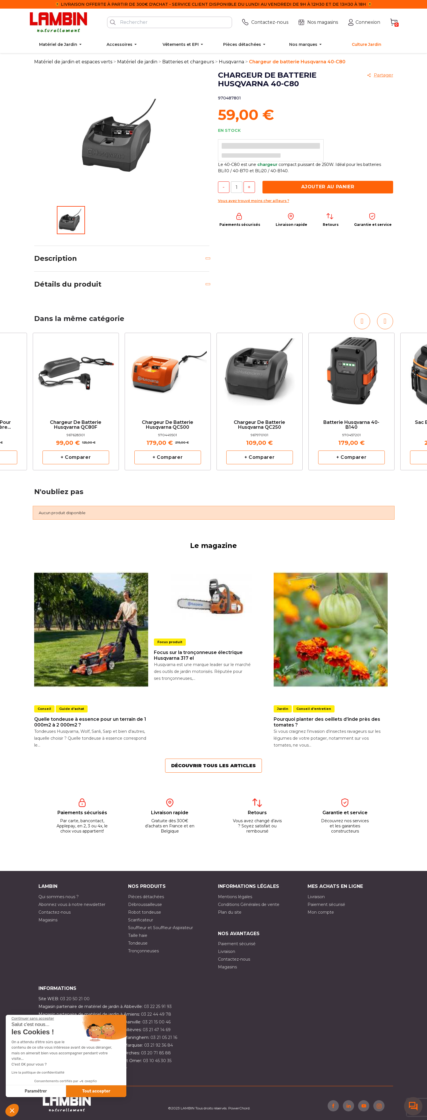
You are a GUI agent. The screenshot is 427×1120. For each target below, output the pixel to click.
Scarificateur (140, 920)
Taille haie (137, 935)
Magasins (47, 920)
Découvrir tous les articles (213, 765)
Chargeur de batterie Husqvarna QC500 (167, 425)
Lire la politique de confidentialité (37, 1072)
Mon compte (321, 912)
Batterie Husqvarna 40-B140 (351, 425)
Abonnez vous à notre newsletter (71, 904)
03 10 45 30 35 (157, 1060)
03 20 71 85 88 (156, 1053)
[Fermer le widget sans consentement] (33, 1018)
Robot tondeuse (144, 912)
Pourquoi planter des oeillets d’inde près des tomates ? (327, 722)
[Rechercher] (169, 22)
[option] (76, 401)
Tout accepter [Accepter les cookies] (96, 1091)
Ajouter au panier (327, 186)
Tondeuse (138, 943)
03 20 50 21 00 (75, 998)
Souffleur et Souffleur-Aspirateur (160, 927)
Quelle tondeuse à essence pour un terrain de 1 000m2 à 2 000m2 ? (90, 722)
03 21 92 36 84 (158, 1045)
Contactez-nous (54, 912)
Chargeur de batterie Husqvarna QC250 (259, 425)
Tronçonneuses (143, 950)
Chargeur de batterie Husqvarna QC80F (75, 425)
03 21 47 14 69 (157, 1029)
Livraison (316, 896)
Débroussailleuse (145, 904)
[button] (12, 1110)
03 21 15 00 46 (156, 1022)
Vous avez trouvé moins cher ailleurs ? (253, 201)
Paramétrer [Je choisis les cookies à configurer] (36, 1091)
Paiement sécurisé (326, 904)
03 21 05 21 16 (163, 1037)
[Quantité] (236, 187)
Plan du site (229, 912)
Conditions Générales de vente (248, 904)
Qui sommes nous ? (58, 896)
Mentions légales (235, 896)
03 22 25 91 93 (158, 1006)
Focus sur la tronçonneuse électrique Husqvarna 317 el (198, 655)
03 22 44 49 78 (156, 1014)
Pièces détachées (146, 896)
